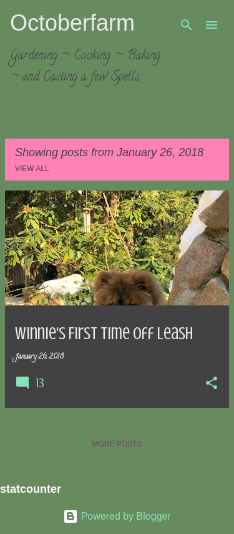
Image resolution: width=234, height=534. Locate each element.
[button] (211, 384)
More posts (117, 444)
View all (32, 168)
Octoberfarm (72, 23)
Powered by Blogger (117, 516)
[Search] (186, 25)
